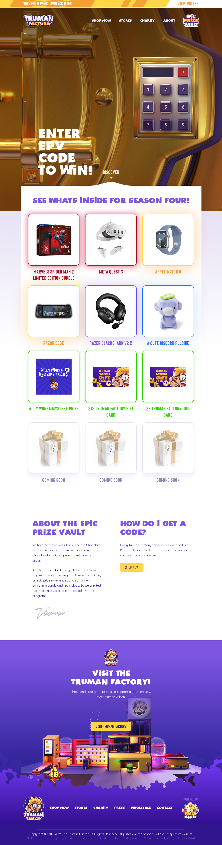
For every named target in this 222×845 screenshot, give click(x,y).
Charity (100, 808)
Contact (164, 808)
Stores (81, 808)
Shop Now (132, 567)
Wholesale (141, 808)
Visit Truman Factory (111, 726)
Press (119, 808)
